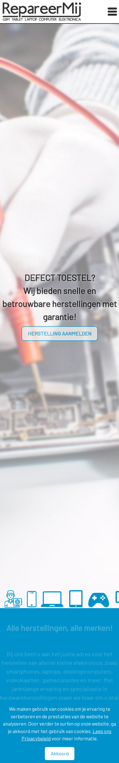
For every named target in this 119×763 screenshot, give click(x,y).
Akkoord (60, 753)
